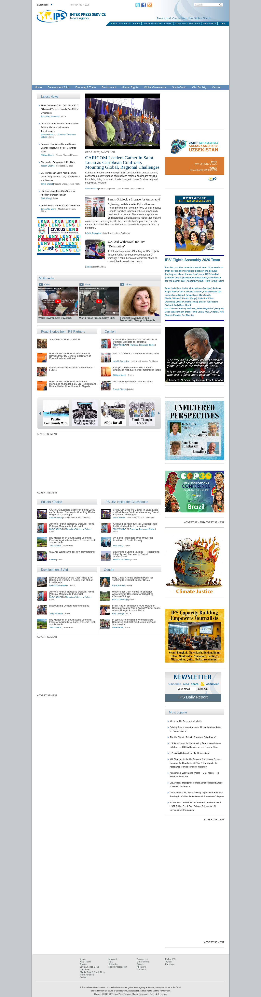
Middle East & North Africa (187, 23)
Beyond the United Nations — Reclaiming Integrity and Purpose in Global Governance (136, 554)
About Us (141, 967)
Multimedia (46, 278)
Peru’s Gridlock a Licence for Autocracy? (134, 199)
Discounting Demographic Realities (58, 162)
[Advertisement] (130, 55)
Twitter (168, 961)
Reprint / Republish (117, 967)
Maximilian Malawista (50, 116)
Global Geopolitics (107, 189)
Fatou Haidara (47, 135)
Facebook (170, 964)
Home (38, 87)
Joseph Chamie (47, 166)
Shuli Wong (46, 198)
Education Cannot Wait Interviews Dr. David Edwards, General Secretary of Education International (70, 356)
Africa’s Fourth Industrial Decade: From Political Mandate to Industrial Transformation (59, 127)
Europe (136, 23)
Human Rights (130, 87)
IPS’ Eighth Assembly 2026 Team (192, 260)
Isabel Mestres (118, 585)
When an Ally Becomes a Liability (186, 721)
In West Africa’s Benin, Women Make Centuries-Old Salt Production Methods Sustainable (134, 622)
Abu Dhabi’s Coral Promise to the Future (60, 205)
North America (209, 23)
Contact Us (142, 959)
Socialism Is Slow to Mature (64, 339)
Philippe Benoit (47, 155)
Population (60, 166)
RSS (110, 961)
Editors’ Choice (51, 502)
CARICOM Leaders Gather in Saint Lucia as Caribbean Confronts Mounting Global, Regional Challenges (122, 162)
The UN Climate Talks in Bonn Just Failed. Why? (193, 737)
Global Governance (155, 87)
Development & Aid (59, 87)
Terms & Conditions (158, 994)
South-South (179, 87)
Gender (216, 87)
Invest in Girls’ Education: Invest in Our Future (71, 368)
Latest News (49, 96)
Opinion (110, 331)
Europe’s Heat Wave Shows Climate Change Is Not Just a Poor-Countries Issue (58, 148)
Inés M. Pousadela (93, 233)
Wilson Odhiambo (120, 599)
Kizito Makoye (118, 613)
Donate (140, 964)
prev (40, 413)
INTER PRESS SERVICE (88, 14)
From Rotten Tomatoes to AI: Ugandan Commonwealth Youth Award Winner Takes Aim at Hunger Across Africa (136, 608)
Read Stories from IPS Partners (63, 331)
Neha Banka (117, 627)
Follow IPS (170, 959)
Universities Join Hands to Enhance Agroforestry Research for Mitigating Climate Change (132, 594)
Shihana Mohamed (121, 560)
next (159, 413)
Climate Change (63, 155)
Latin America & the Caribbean (157, 23)
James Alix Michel (48, 209)
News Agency (79, 18)
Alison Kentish (91, 189)
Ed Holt (88, 267)
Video (47, 284)
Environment (109, 87)
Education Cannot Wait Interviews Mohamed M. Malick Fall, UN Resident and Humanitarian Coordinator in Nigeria (72, 384)
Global (222, 23)
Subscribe (113, 964)
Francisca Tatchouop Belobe (142, 345)
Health (96, 267)
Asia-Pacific (124, 23)
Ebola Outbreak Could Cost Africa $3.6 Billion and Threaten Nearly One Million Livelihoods (59, 109)
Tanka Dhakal (47, 184)
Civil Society (199, 87)
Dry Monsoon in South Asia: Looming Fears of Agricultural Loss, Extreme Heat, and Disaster (60, 177)
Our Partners (143, 961)
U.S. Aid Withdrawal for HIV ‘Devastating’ (72, 551)
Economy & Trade (85, 87)
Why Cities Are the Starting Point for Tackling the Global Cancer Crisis (132, 578)
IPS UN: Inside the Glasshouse (126, 502)
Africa (114, 23)
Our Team (141, 969)
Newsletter (113, 959)
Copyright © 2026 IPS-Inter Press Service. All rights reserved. (121, 994)
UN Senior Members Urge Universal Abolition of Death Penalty (133, 539)
